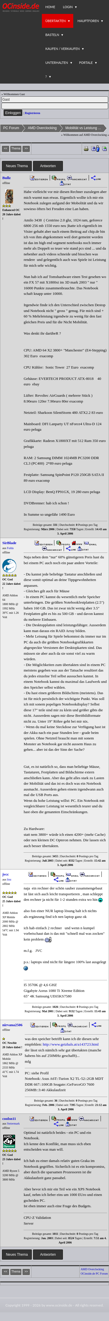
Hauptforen (88, 21)
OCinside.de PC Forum (94, 1273)
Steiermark (13, 1123)
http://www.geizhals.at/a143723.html (71, 1044)
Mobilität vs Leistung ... (83, 128)
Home (50, 7)
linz (9, 879)
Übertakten (55, 21)
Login (68, 7)
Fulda (10, 548)
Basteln (52, 35)
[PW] (54, 106)
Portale (86, 62)
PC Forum (11, 128)
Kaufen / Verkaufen (62, 48)
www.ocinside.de (59, 1305)
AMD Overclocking (42, 128)
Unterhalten (56, 62)
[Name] (54, 99)
